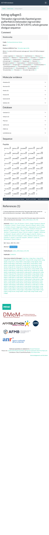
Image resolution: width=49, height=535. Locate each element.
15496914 (13, 254)
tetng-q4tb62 (35, 286)
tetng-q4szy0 (35, 282)
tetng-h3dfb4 (19, 291)
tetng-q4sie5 (35, 277)
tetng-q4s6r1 (12, 270)
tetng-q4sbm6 (28, 274)
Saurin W (18, 237)
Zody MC (33, 234)
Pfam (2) (5, 120)
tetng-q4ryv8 (19, 268)
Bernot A (28, 225)
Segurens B (19, 227)
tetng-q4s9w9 (12, 272)
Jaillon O (12, 223)
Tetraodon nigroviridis (23, 48)
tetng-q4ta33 (20, 286)
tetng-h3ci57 (22, 260)
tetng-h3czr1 (11, 261)
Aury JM (17, 223)
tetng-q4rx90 (12, 268)
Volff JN (24, 234)
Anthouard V (16, 228)
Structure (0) (6, 86)
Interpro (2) (6, 116)
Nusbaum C (20, 235)
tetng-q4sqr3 (19, 281)
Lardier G (30, 232)
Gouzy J (21, 232)
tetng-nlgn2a (27, 261)
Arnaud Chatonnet (35, 349)
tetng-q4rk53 (26, 263)
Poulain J (23, 230)
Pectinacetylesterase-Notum (14, 42)
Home (3, 8)
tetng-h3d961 (12, 289)
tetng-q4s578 (12, 274)
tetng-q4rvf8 (34, 267)
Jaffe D (38, 225)
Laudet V (42, 235)
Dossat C (13, 227)
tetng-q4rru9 (19, 267)
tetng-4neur (32, 258)
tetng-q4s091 (28, 272)
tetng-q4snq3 (36, 279)
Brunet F (22, 223)
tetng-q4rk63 (34, 263)
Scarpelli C (24, 237)
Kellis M (19, 234)
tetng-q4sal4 (20, 274)
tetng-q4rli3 (19, 265)
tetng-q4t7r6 (28, 284)
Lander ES (36, 237)
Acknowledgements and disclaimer (39, 355)
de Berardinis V (30, 230)
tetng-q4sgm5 (35, 275)
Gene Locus (10, 8)
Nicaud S (33, 225)
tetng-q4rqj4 (34, 265)
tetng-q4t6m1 (20, 284)
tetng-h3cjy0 (27, 288)
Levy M (38, 227)
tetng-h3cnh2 (37, 260)
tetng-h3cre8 (11, 291)
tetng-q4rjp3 (11, 263)
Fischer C (13, 225)
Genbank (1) (6, 112)
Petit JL (27, 223)
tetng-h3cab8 (34, 291)
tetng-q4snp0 (28, 279)
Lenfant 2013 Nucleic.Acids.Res (16, 350)
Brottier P (7, 232)
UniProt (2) (6, 125)
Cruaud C (37, 230)
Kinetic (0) (5, 90)
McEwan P (8, 234)
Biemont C (6, 230)
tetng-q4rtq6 (27, 267)
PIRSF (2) (5, 129)
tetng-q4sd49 (12, 275)
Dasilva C (25, 227)
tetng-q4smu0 (12, 279)
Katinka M (32, 228)
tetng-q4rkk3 (11, 265)
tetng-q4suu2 (35, 281)
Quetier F (13, 237)
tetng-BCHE (7, 260)
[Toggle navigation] (46, 2)
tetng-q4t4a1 (12, 284)
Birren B (14, 235)
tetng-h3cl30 (29, 260)
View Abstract (13, 246)
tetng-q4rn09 (26, 265)
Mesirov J (39, 234)
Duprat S (42, 230)
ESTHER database (7, 3)
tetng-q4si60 (27, 277)
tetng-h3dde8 (28, 289)
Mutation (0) (6, 82)
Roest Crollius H (16, 239)
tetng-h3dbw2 (12, 288)
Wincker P (30, 237)
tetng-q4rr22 (11, 267)
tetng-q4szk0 (27, 282)
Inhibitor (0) (6, 103)
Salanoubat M (32, 227)
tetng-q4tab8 (27, 286)
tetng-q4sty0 (27, 281)
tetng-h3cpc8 (20, 288)
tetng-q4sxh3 (11, 282)
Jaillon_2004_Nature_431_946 (30, 219)
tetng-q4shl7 (19, 277)
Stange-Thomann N (35, 223)
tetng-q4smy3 (20, 279)
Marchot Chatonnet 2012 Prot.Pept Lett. (36, 350)
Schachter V (7, 237)
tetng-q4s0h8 (35, 268)
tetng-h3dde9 (36, 289)
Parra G (25, 232)
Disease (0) (6, 94)
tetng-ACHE (40, 258)
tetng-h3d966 (35, 288)
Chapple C (36, 232)
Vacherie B (38, 228)
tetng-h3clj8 (27, 291)
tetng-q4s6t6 (19, 270)
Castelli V (26, 228)
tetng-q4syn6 (19, 282)
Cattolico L (17, 230)
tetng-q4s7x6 (35, 270)
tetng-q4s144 (36, 272)
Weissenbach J (7, 239)
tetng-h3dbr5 (19, 261)
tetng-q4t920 (12, 286)
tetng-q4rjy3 (19, 263)
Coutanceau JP (14, 232)
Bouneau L (8, 225)
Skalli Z (12, 230)
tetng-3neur (25, 258)
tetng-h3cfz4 (14, 260)
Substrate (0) (6, 98)
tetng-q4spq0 (12, 281)
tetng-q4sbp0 (35, 274)
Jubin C (21, 228)
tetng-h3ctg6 (20, 289)
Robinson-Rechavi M (33, 235)
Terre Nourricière (35, 352)
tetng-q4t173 (36, 284)
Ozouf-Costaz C (21, 225)
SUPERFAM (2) (7, 133)
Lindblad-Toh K (8, 235)
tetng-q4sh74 (12, 277)
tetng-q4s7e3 (27, 270)
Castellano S (8, 228)
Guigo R (29, 234)
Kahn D (26, 235)
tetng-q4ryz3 (27, 268)
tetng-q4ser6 (19, 275)
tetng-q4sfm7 (27, 275)
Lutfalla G (7, 227)
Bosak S (14, 234)
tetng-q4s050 (20, 272)
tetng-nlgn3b (34, 261)
